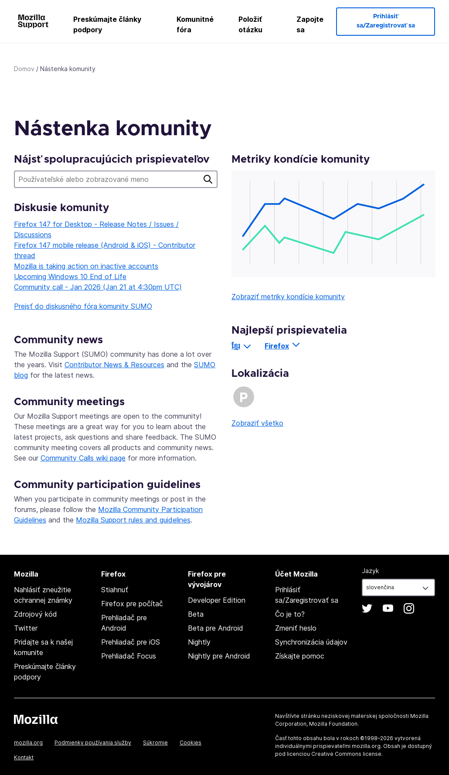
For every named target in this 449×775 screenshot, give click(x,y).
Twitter (25, 628)
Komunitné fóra (195, 24)
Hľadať (208, 179)
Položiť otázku (250, 24)
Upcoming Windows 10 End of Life (70, 276)
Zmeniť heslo (295, 628)
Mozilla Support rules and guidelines (133, 520)
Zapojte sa (309, 24)
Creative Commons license (346, 754)
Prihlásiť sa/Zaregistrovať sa (386, 21)
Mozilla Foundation (333, 723)
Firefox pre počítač (132, 603)
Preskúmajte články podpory (107, 24)
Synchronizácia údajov (311, 642)
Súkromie (155, 742)
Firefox (277, 345)
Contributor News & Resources (114, 364)
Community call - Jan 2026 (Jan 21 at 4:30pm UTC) (98, 287)
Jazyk (370, 570)
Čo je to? (290, 614)
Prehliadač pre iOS (130, 642)
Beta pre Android (215, 628)
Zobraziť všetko (257, 423)
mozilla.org (28, 742)
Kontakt (24, 757)
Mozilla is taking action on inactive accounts (86, 266)
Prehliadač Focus (128, 656)
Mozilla (36, 719)
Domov (24, 68)
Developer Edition (216, 600)
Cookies (190, 742)
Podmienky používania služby (92, 742)
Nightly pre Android (219, 656)
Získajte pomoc (299, 656)
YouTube (388, 608)
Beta (196, 614)
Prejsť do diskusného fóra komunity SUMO (83, 306)
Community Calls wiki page (83, 458)
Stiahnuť (114, 589)
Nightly (199, 642)
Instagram (409, 608)
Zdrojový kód (35, 614)
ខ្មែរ (235, 345)
